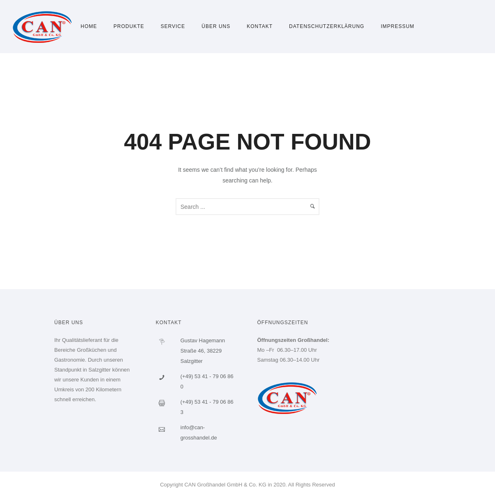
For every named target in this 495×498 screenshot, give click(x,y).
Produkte (128, 26)
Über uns (215, 26)
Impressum (397, 26)
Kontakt (260, 26)
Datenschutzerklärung (326, 26)
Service (173, 26)
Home (89, 26)
